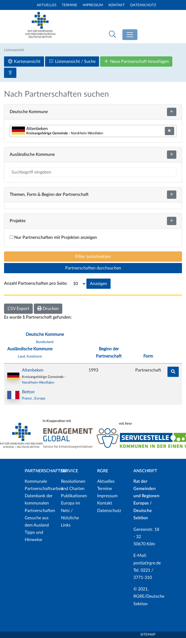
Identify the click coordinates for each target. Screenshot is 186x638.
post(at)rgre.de (147, 563)
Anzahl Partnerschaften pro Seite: (35, 283)
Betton (28, 392)
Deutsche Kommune (45, 334)
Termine (69, 5)
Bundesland (44, 342)
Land (21, 356)
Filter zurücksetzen (93, 256)
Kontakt (116, 5)
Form (148, 356)
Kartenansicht (24, 61)
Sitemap (147, 634)
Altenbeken (32, 370)
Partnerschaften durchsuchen (93, 268)
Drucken (48, 308)
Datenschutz (143, 5)
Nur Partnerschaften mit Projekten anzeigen (53, 237)
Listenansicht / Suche (72, 61)
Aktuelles (46, 5)
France (27, 398)
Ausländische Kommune (29, 349)
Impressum (93, 5)
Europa (39, 398)
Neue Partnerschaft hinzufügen (136, 61)
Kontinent (34, 356)
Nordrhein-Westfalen (38, 382)
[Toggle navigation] (129, 34)
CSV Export (18, 309)
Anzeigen (98, 284)
